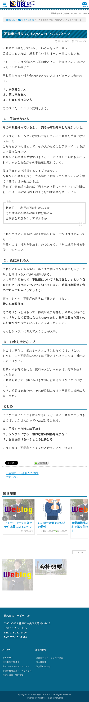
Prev (5, 519)
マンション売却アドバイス (16, 666)
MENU (4, 5)
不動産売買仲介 (10, 662)
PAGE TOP (79, 552)
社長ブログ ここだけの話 (49, 658)
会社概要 (41, 662)
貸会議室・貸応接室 (13, 675)
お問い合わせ (43, 666)
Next (84, 519)
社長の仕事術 (26, 20)
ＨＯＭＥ (7, 658)
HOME (10, 20)
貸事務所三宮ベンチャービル (17, 671)
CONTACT (84, 5)
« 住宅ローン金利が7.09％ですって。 (22, 475)
